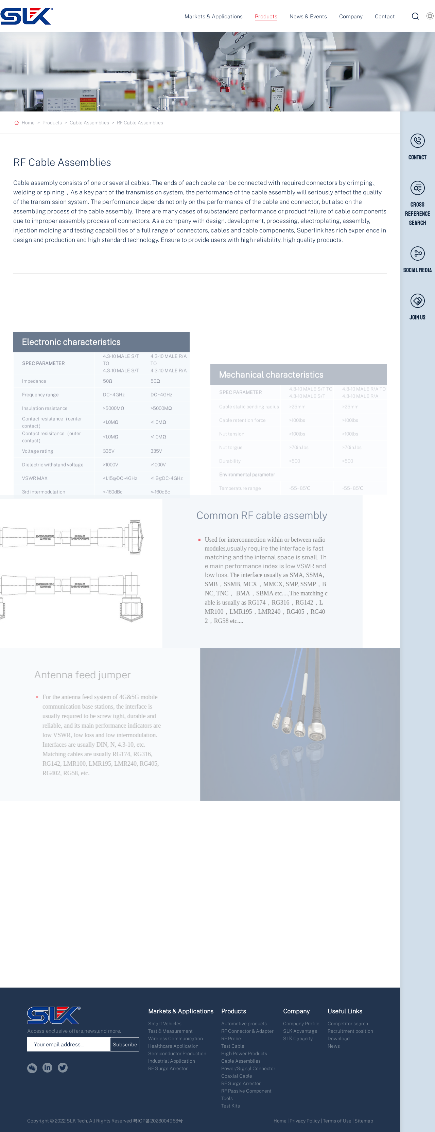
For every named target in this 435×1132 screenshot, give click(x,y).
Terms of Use (337, 1121)
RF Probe (231, 1038)
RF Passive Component (246, 1091)
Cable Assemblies (89, 122)
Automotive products (244, 1023)
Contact (385, 16)
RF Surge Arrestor (168, 1068)
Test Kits (230, 1106)
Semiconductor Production (177, 1053)
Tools (227, 1098)
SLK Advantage (300, 1031)
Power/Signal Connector (248, 1068)
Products (266, 16)
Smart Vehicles (164, 1023)
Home (28, 122)
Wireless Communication (175, 1038)
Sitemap (363, 1121)
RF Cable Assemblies (140, 122)
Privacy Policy (305, 1121)
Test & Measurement (170, 1031)
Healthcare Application (173, 1046)
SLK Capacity (298, 1038)
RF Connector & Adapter (247, 1031)
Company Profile (301, 1023)
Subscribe (125, 1044)
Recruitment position (350, 1031)
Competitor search (348, 1023)
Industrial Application (171, 1061)
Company (351, 16)
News (334, 1046)
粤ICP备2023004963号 (158, 1121)
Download (339, 1038)
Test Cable (232, 1046)
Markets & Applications (214, 16)
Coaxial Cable (236, 1076)
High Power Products (244, 1053)
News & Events (308, 16)
